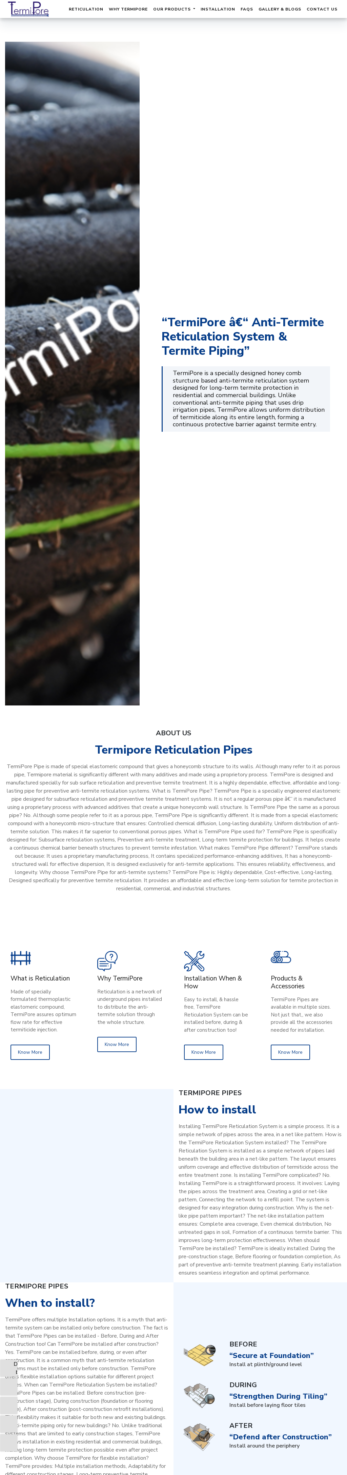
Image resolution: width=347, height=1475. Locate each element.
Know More (30, 1052)
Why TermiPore (128, 9)
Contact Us (322, 9)
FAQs (247, 9)
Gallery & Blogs (280, 9)
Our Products (172, 9)
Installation (218, 9)
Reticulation (86, 9)
